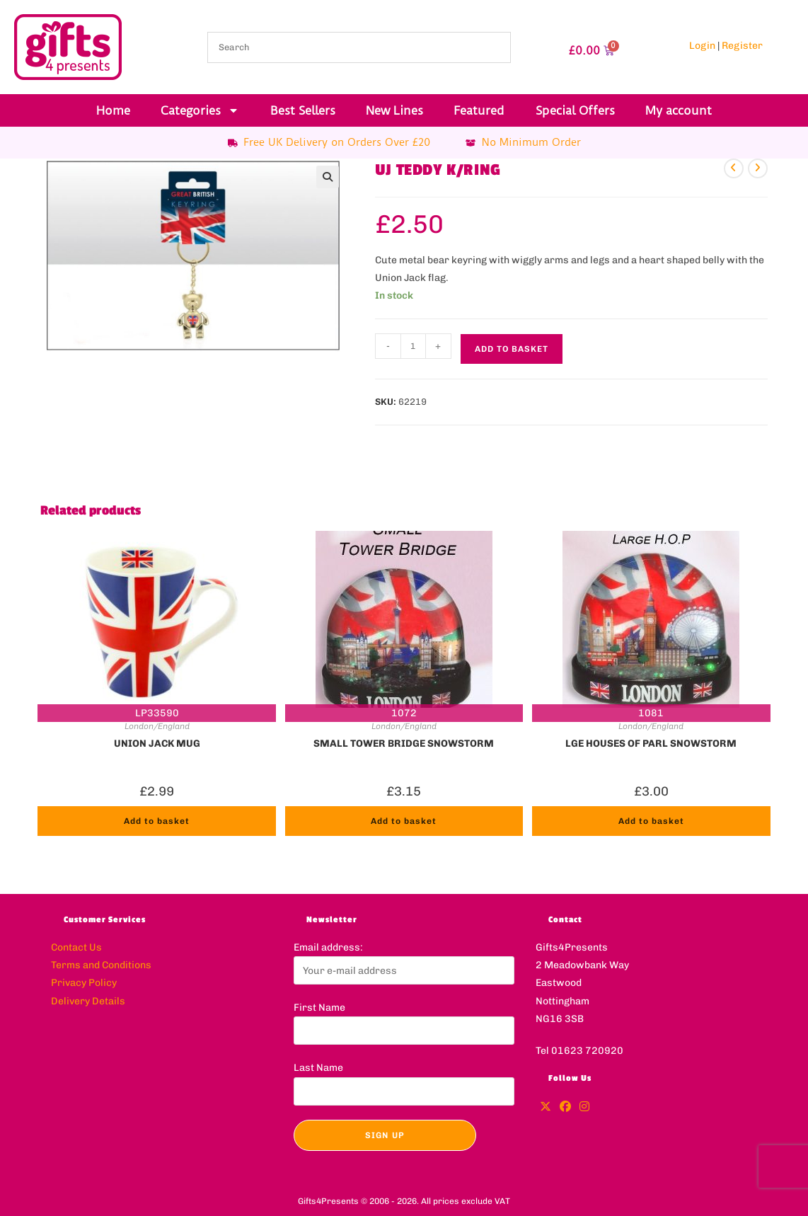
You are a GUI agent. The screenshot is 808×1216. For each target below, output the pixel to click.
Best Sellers (302, 110)
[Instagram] (584, 1107)
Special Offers (575, 110)
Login (702, 46)
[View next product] (758, 168)
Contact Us (76, 947)
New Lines (394, 110)
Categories (200, 110)
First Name (319, 1008)
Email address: (328, 947)
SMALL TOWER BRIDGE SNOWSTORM (403, 744)
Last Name (318, 1068)
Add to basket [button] (157, 821)
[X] (545, 1107)
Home (113, 110)
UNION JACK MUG (157, 744)
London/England (157, 726)
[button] (327, 177)
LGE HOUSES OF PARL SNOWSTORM (651, 744)
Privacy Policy (84, 983)
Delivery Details (88, 1001)
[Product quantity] (413, 346)
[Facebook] (565, 1107)
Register (742, 46)
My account (678, 110)
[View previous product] (734, 168)
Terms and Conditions (101, 965)
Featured (479, 110)
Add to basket (511, 349)
